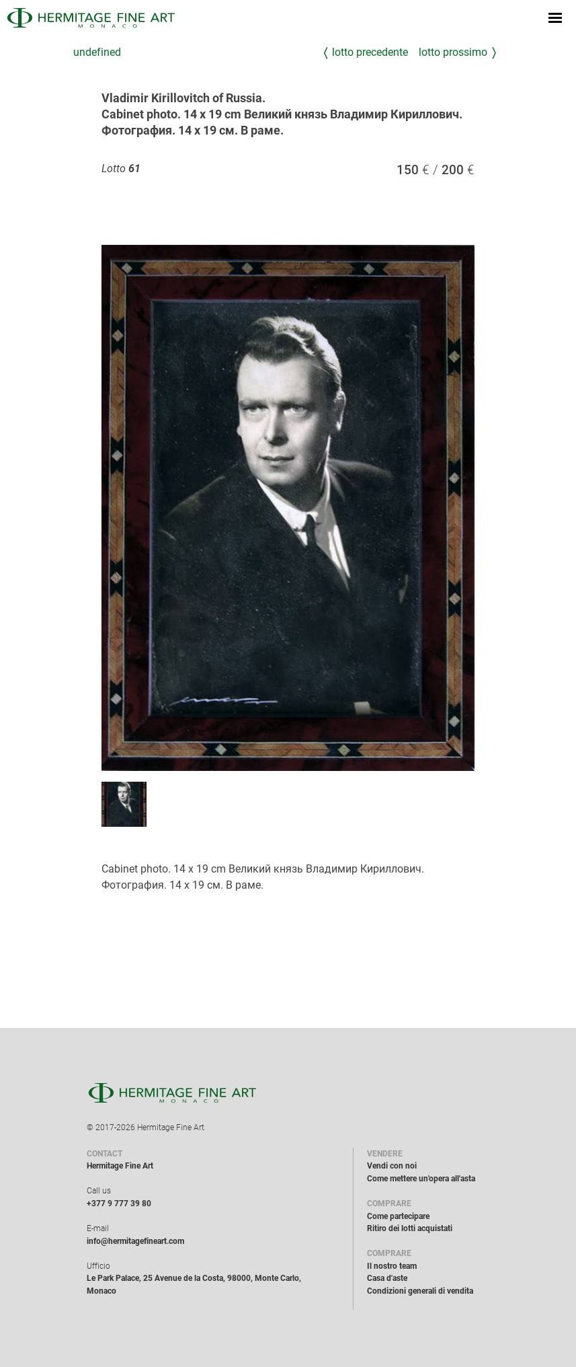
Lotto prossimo (453, 52)
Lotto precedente (370, 52)
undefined (97, 52)
